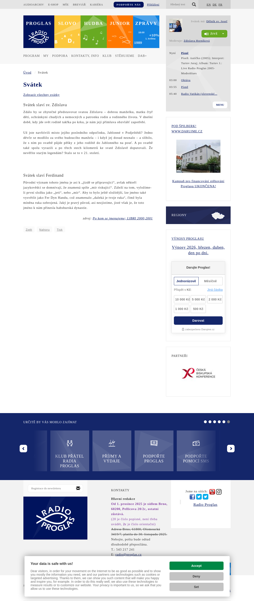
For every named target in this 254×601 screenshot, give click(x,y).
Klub (106, 56)
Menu (220, 104)
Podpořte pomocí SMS (169, 451)
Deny (196, 576)
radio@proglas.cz (128, 554)
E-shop (53, 4)
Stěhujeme (124, 56)
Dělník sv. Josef (216, 21)
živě (211, 34)
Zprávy (146, 23)
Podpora (60, 56)
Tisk (60, 229)
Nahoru (44, 229)
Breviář (79, 4)
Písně (184, 87)
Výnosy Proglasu (187, 238)
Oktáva (185, 80)
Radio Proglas (205, 504)
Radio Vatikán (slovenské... (199, 93)
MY (46, 56)
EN (209, 4)
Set (196, 587)
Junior (120, 23)
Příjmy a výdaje (84, 451)
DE (215, 4)
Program (31, 56)
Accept (196, 566)
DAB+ (142, 56)
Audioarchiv (33, 4)
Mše (66, 4)
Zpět (29, 229)
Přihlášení (153, 4)
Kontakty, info (85, 56)
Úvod (27, 72)
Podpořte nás (129, 4)
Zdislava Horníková (197, 40)
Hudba (93, 23)
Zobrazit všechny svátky (41, 94)
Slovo (67, 23)
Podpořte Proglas (127, 451)
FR (220, 4)
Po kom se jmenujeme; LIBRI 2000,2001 (123, 218)
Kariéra (96, 4)
